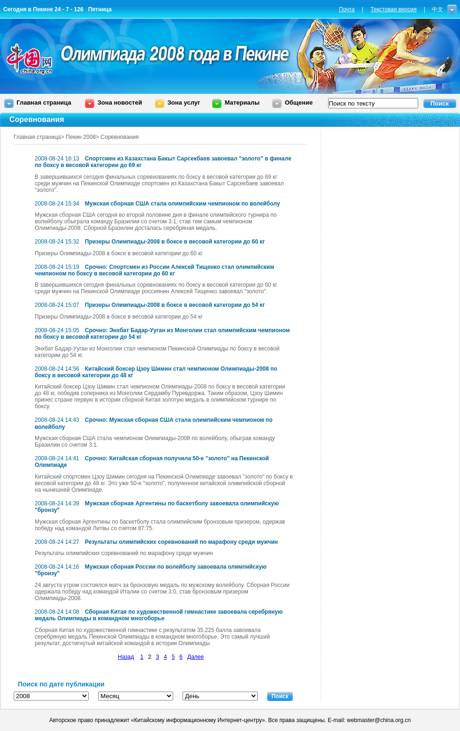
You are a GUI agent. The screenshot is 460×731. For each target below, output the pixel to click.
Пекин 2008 (81, 137)
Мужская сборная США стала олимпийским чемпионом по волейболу (182, 203)
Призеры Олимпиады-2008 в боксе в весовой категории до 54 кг (175, 305)
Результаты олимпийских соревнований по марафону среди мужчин (181, 542)
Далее (195, 657)
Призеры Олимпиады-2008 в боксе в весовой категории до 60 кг (175, 241)
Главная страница (43, 102)
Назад (126, 657)
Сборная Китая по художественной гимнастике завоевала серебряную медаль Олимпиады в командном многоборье (159, 615)
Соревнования (119, 137)
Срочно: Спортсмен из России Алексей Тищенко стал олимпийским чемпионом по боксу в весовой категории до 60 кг (154, 270)
